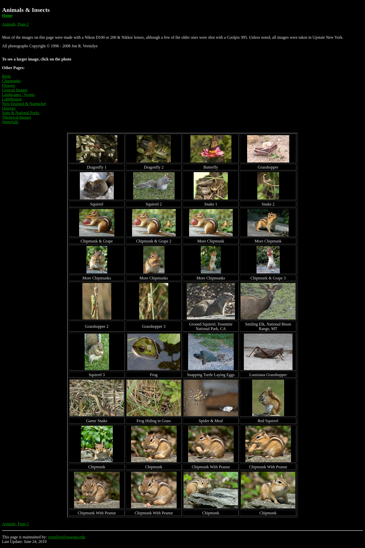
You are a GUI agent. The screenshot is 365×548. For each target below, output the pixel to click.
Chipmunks (11, 81)
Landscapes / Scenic (18, 94)
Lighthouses (12, 99)
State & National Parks (20, 113)
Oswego (8, 108)
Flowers (8, 85)
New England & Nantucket (24, 104)
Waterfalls (10, 122)
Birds (6, 76)
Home (7, 15)
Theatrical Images (16, 117)
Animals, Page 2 (15, 24)
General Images (15, 90)
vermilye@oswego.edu (66, 537)
